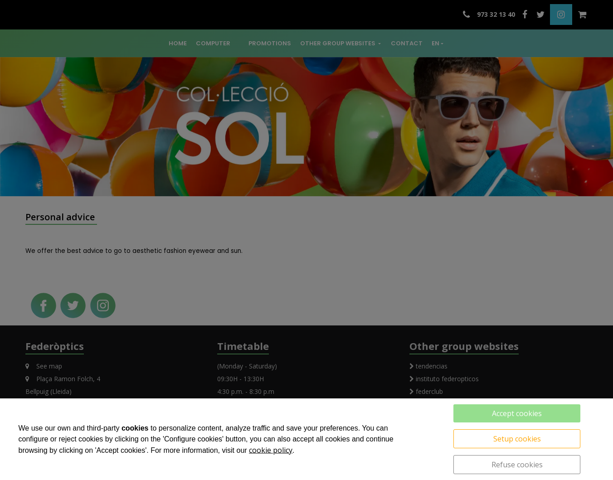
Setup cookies (517, 439)
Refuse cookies (517, 465)
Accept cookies (517, 413)
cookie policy (270, 450)
